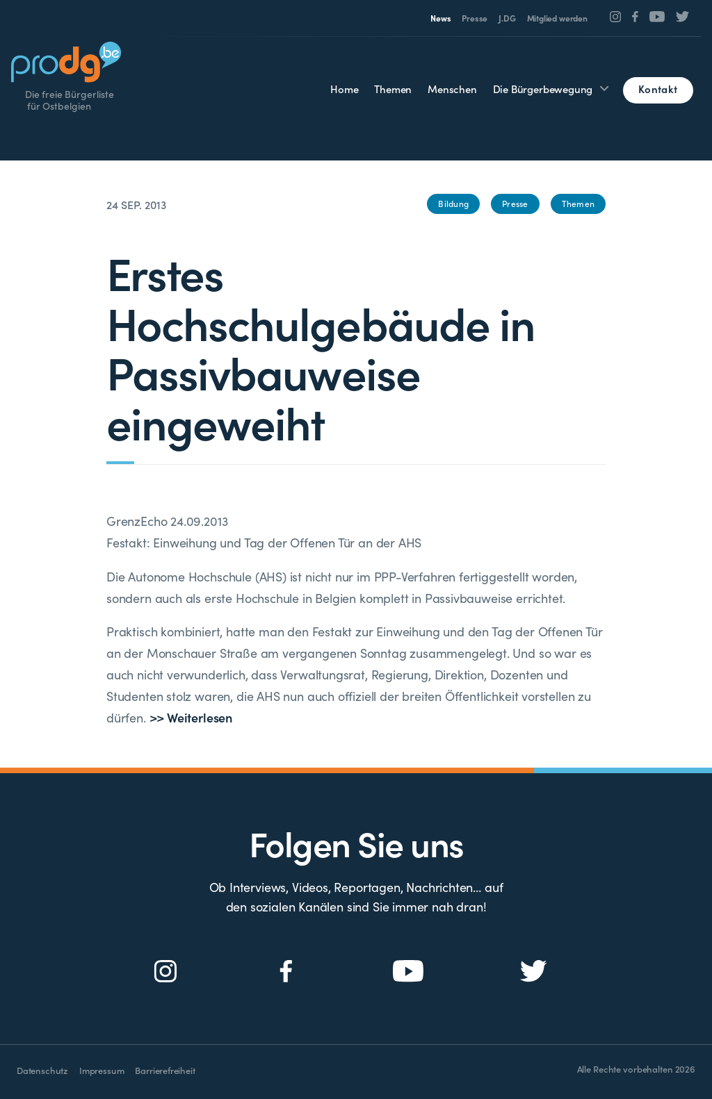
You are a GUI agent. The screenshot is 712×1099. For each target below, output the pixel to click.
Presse (474, 18)
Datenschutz (42, 1070)
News (440, 18)
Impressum (101, 1070)
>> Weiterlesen (190, 717)
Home (344, 88)
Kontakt (657, 88)
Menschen (452, 88)
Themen (393, 88)
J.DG (507, 18)
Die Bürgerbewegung (543, 88)
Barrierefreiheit (165, 1070)
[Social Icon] (616, 16)
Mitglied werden (557, 18)
